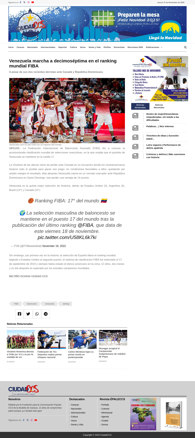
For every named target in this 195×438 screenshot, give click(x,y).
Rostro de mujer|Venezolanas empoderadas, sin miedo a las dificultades (162, 117)
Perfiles (107, 47)
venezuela (49, 304)
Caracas (20, 47)
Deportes (62, 47)
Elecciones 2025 (135, 47)
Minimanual (106, 412)
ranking (66, 304)
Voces (83, 47)
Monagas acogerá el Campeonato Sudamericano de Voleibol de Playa (112, 352)
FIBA (16, 304)
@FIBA (85, 225)
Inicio (11, 47)
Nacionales (32, 47)
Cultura (73, 47)
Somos (104, 424)
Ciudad (104, 420)
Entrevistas (119, 47)
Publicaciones (152, 47)
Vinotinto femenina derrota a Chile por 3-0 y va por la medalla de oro (20, 354)
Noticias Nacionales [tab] (159, 106)
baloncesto (32, 304)
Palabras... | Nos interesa (160, 126)
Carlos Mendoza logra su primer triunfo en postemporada (81, 354)
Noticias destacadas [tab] (140, 106)
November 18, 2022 (54, 246)
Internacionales (48, 47)
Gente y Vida (95, 47)
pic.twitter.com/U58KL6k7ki (67, 237)
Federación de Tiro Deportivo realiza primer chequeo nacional (49, 354)
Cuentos (105, 408)
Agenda (105, 416)
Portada (105, 405)
